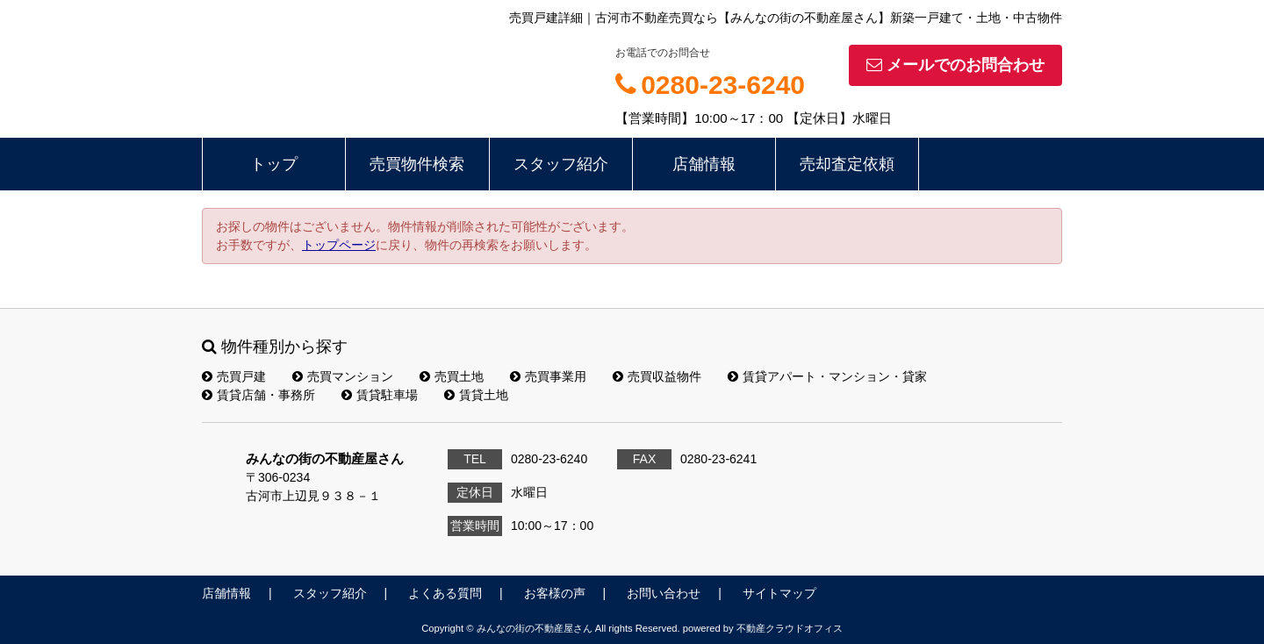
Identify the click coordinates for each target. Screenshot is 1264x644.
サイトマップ (779, 593)
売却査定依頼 (847, 164)
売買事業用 (548, 376)
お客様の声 (554, 593)
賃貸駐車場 (379, 395)
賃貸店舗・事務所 (258, 395)
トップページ (339, 245)
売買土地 (452, 376)
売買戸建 (234, 376)
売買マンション (342, 376)
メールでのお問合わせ (955, 65)
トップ (274, 164)
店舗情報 (704, 164)
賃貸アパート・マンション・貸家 (827, 376)
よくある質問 (445, 593)
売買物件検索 (417, 164)
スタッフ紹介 (561, 164)
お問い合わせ (663, 593)
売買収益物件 (657, 376)
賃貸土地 (476, 395)
